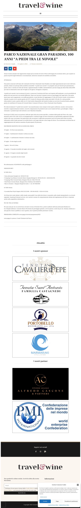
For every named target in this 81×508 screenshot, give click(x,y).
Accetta (45, 501)
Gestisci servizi (43, 497)
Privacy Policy (8, 490)
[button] (78, 485)
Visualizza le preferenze (71, 501)
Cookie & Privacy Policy (53, 505)
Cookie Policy (30, 488)
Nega (57, 501)
